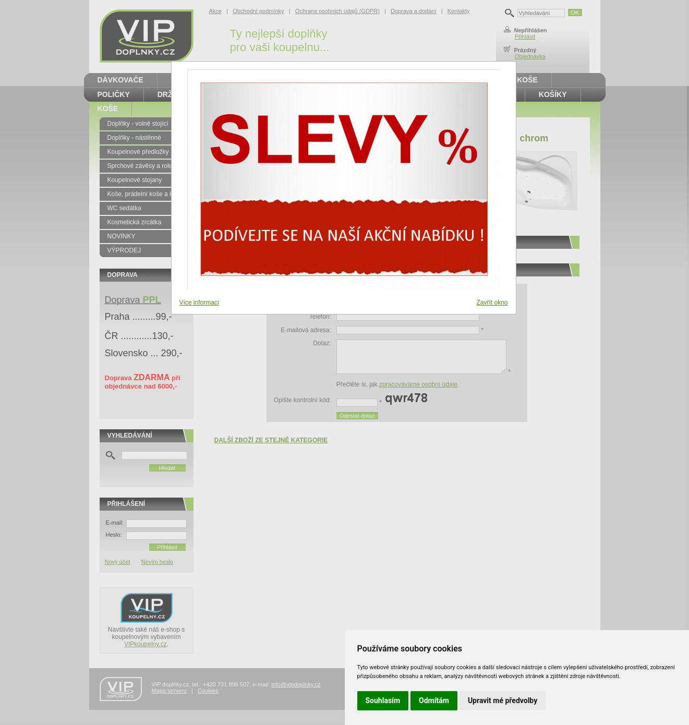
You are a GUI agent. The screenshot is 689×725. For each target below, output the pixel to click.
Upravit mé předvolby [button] (502, 700)
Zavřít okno (491, 302)
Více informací (199, 302)
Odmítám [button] (434, 700)
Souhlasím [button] (383, 700)
